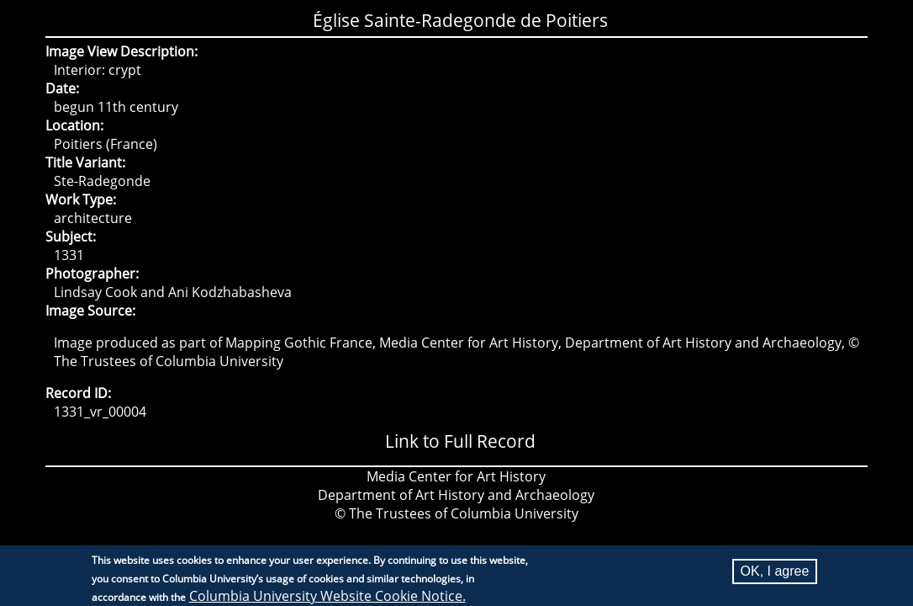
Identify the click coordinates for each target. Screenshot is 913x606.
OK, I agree (775, 574)
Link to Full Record (460, 441)
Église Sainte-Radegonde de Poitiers (460, 20)
